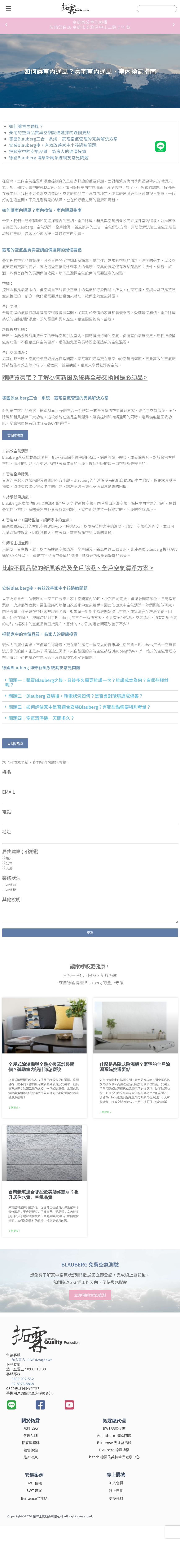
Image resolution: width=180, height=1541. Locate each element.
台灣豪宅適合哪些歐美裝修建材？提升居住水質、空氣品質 (43, 1195)
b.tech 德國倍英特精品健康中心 (114, 1456)
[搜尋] (169, 8)
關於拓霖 (30, 1420)
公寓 (9, 863)
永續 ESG (30, 1428)
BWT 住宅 (34, 1483)
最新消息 (30, 1457)
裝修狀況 (11, 878)
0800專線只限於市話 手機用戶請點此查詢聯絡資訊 (29, 1390)
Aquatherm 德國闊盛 (114, 1435)
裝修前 (11, 884)
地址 (6, 832)
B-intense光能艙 (34, 1498)
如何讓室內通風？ (26, 126)
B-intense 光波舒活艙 (114, 1442)
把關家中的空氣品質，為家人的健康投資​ (47, 151)
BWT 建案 (34, 1490)
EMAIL (8, 792)
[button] (6, 25)
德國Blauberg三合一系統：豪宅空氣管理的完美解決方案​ (63, 139)
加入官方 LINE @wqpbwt (32, 1359)
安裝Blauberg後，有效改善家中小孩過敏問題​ (52, 145)
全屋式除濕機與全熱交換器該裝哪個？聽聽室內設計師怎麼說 (41, 1067)
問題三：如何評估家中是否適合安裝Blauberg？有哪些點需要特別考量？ (80, 707)
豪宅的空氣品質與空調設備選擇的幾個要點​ (50, 132)
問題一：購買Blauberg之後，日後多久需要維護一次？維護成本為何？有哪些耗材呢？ (86, 682)
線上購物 (116, 1474)
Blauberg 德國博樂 (114, 1449)
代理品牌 (30, 1435)
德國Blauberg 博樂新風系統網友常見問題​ (49, 157)
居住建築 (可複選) (20, 851)
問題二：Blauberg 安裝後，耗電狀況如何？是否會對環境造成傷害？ (76, 696)
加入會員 (116, 1482)
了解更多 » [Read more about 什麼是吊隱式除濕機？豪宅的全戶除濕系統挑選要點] (105, 1112)
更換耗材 (116, 1498)
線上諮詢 (116, 1490)
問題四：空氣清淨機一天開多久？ (42, 718)
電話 (6, 812)
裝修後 (11, 889)
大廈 (9, 868)
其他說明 (11, 900)
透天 (9, 858)
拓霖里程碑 (31, 1442)
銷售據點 (30, 1450)
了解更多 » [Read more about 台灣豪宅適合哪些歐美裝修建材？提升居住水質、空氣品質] (14, 1230)
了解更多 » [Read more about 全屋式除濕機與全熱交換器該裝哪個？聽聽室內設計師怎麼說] (14, 1107)
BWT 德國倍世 (114, 1428)
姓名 (6, 772)
